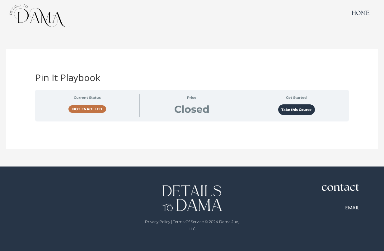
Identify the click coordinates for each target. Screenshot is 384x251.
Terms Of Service (188, 221)
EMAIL (352, 207)
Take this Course (296, 110)
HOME (360, 13)
